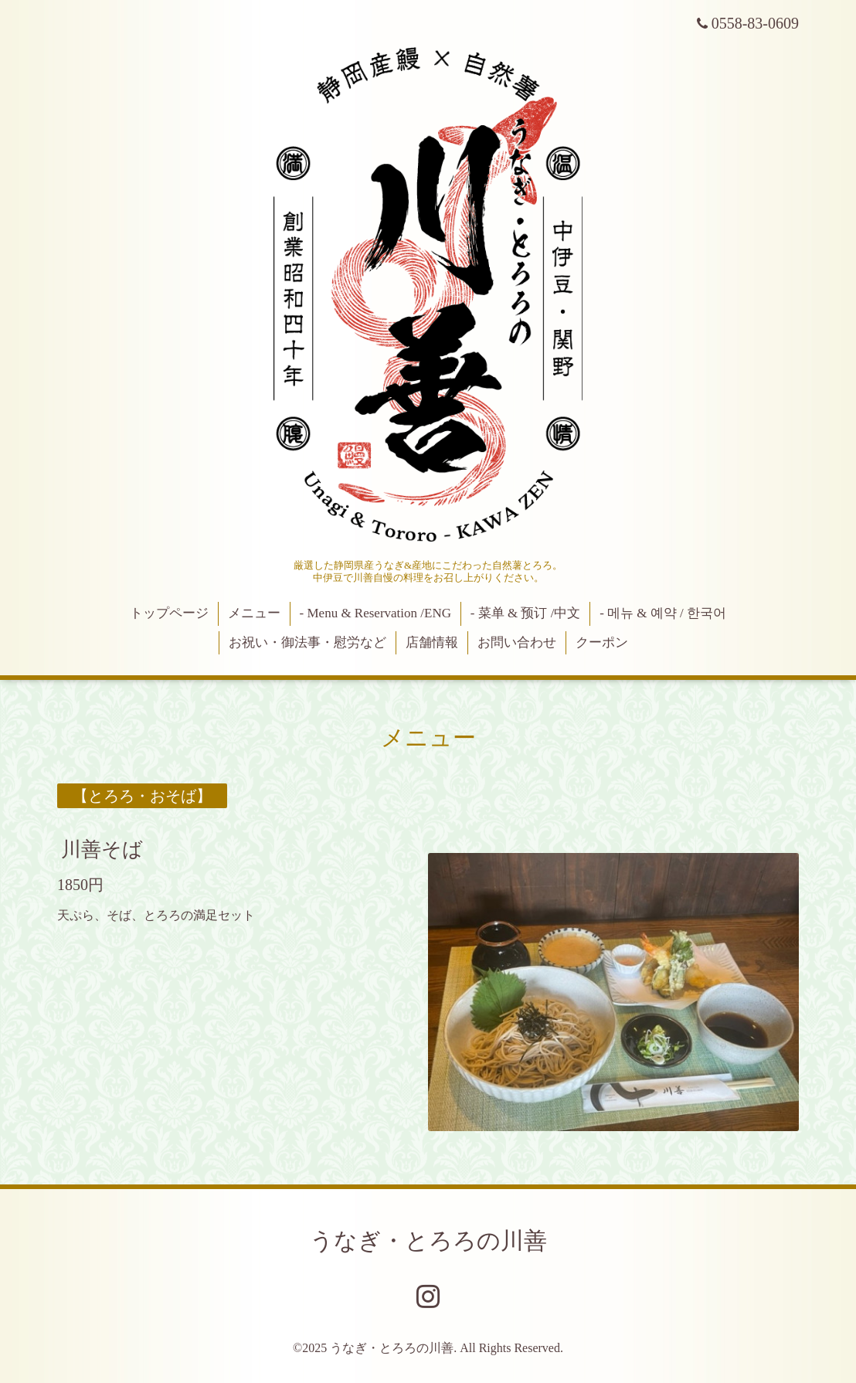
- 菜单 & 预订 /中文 (525, 613)
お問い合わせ (516, 642)
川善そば (102, 849)
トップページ (169, 613)
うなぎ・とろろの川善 (428, 1240)
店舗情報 (432, 642)
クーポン (602, 642)
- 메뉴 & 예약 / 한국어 (663, 613)
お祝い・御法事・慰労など (307, 642)
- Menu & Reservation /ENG (375, 613)
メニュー (254, 613)
